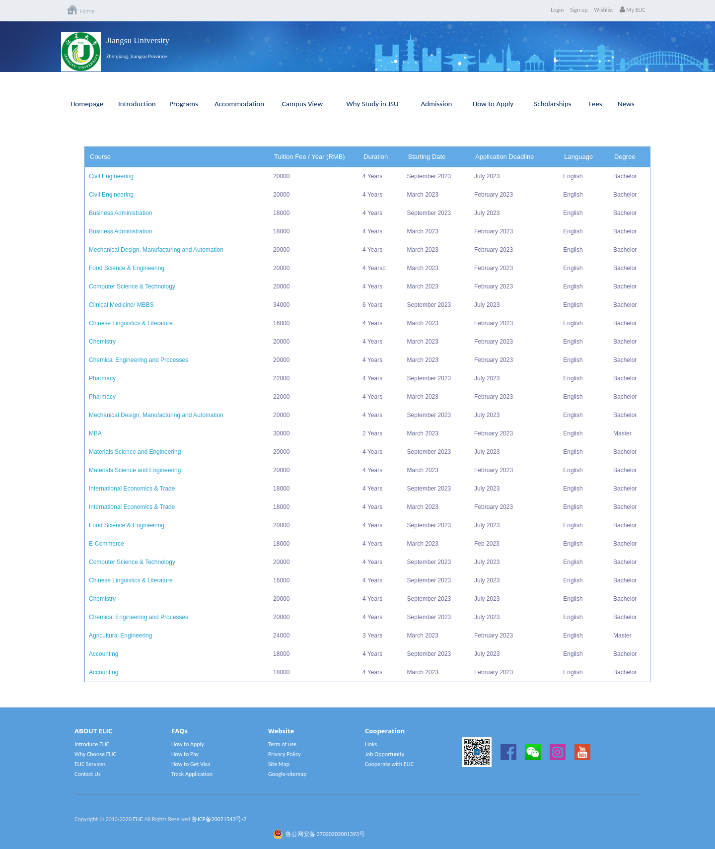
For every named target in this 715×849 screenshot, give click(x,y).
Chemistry (102, 341)
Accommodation (239, 103)
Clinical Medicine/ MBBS (121, 304)
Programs (183, 103)
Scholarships (553, 103)
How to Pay (185, 754)
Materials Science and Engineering (135, 451)
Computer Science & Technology (132, 286)
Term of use (282, 744)
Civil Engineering (111, 176)
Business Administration (120, 213)
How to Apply (493, 103)
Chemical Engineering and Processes (138, 359)
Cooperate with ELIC (389, 764)
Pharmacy (102, 378)
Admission (436, 103)
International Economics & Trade (132, 488)
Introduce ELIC (91, 744)
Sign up (579, 9)
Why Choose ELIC (95, 754)
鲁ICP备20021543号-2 (219, 819)
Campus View (302, 103)
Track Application (192, 774)
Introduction (137, 103)
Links (371, 744)
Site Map (278, 764)
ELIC (138, 819)
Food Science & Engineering (126, 268)
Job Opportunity (384, 754)
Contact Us (87, 774)
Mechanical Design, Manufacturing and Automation (156, 249)
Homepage (87, 103)
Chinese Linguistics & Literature (131, 323)
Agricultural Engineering (120, 635)
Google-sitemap (287, 774)
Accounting (103, 653)
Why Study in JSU (373, 103)
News (626, 103)
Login (557, 9)
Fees (595, 103)
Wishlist (603, 9)
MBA (95, 433)
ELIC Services (90, 764)
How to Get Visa (190, 764)
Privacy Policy (284, 754)
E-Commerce (106, 543)
